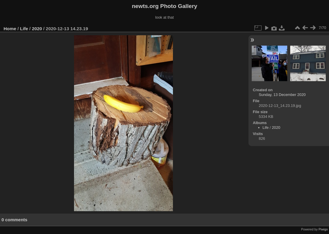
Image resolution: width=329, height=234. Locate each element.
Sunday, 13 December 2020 (282, 94)
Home (10, 28)
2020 (37, 28)
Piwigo (323, 229)
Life (24, 28)
